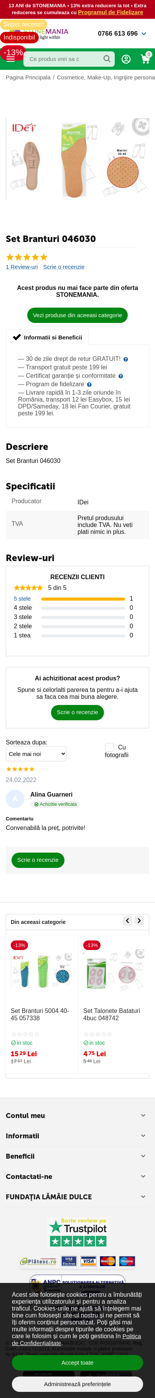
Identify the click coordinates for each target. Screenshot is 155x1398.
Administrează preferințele (77, 1384)
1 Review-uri (22, 267)
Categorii (10, 59)
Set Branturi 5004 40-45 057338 (40, 1014)
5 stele (22, 598)
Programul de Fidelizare (110, 12)
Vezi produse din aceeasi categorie (77, 315)
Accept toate (77, 1362)
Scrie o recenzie (64, 267)
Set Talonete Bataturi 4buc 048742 (111, 1014)
